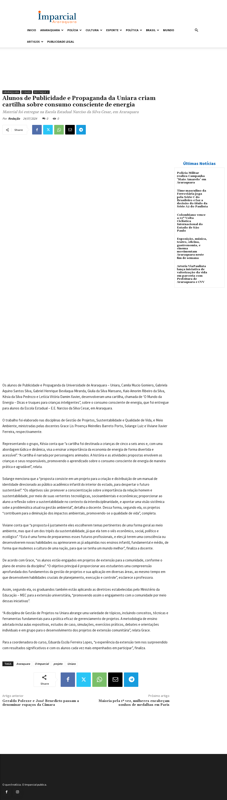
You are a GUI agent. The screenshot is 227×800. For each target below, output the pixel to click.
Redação (14, 119)
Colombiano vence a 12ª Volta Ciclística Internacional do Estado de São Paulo (191, 222)
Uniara (71, 664)
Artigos (35, 41)
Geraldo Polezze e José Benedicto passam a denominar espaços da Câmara (40, 703)
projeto (58, 664)
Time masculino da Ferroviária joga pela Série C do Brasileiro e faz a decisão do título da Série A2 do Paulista (192, 198)
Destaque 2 (41, 92)
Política (134, 30)
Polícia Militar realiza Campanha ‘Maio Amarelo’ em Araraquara (191, 177)
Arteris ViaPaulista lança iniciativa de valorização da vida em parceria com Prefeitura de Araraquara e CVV (192, 273)
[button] (196, 30)
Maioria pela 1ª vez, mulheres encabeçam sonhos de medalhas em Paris (134, 703)
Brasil (152, 30)
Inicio (31, 30)
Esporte (114, 30)
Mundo (168, 30)
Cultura (94, 30)
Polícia (74, 30)
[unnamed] (85, 76)
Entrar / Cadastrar (36, 3)
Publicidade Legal (60, 41)
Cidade (26, 92)
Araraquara (52, 30)
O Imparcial (42, 664)
